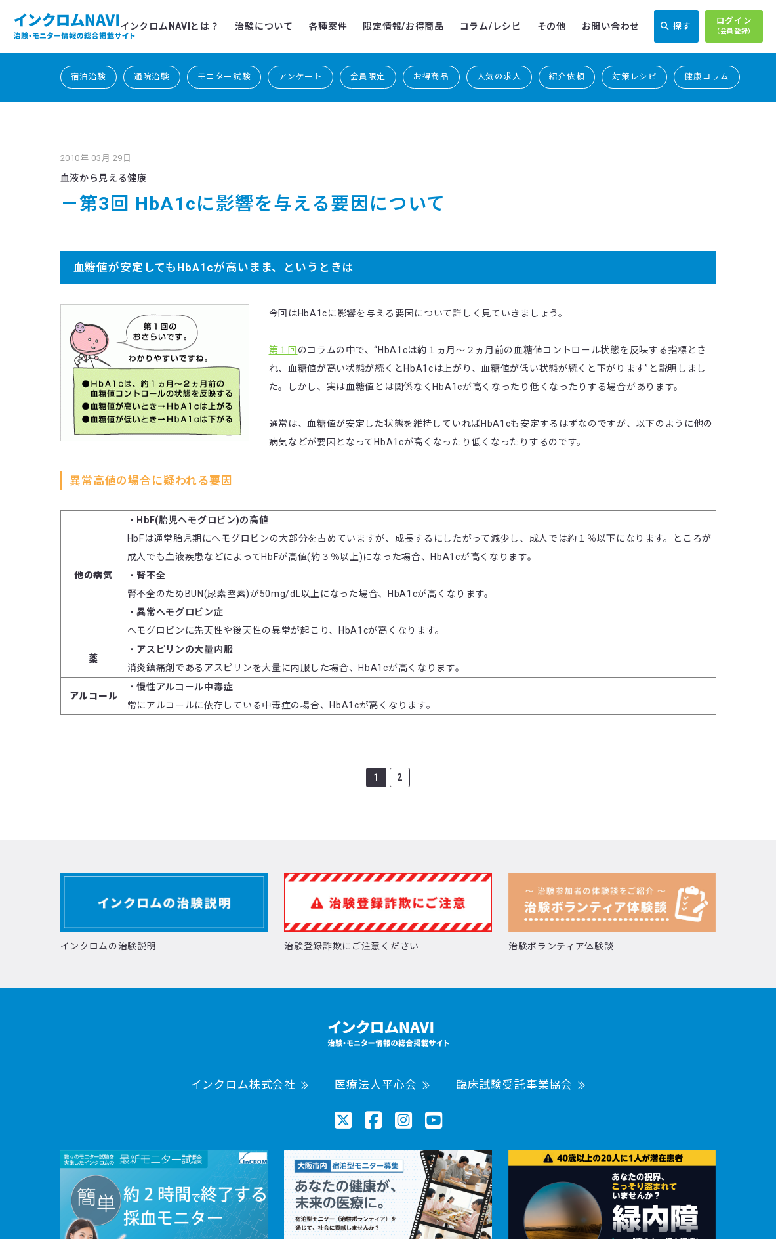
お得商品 (431, 76)
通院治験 (152, 76)
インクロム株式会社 (243, 1085)
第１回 (283, 350)
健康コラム (706, 76)
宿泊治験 (89, 76)
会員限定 (368, 76)
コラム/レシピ (490, 26)
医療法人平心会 (376, 1085)
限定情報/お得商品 (403, 26)
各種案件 (328, 26)
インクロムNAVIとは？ (169, 26)
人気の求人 (499, 76)
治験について (264, 26)
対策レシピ (634, 76)
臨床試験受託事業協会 (514, 1085)
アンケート (300, 76)
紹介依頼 (567, 76)
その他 (551, 26)
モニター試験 (224, 76)
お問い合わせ (611, 26)
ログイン (734, 26)
